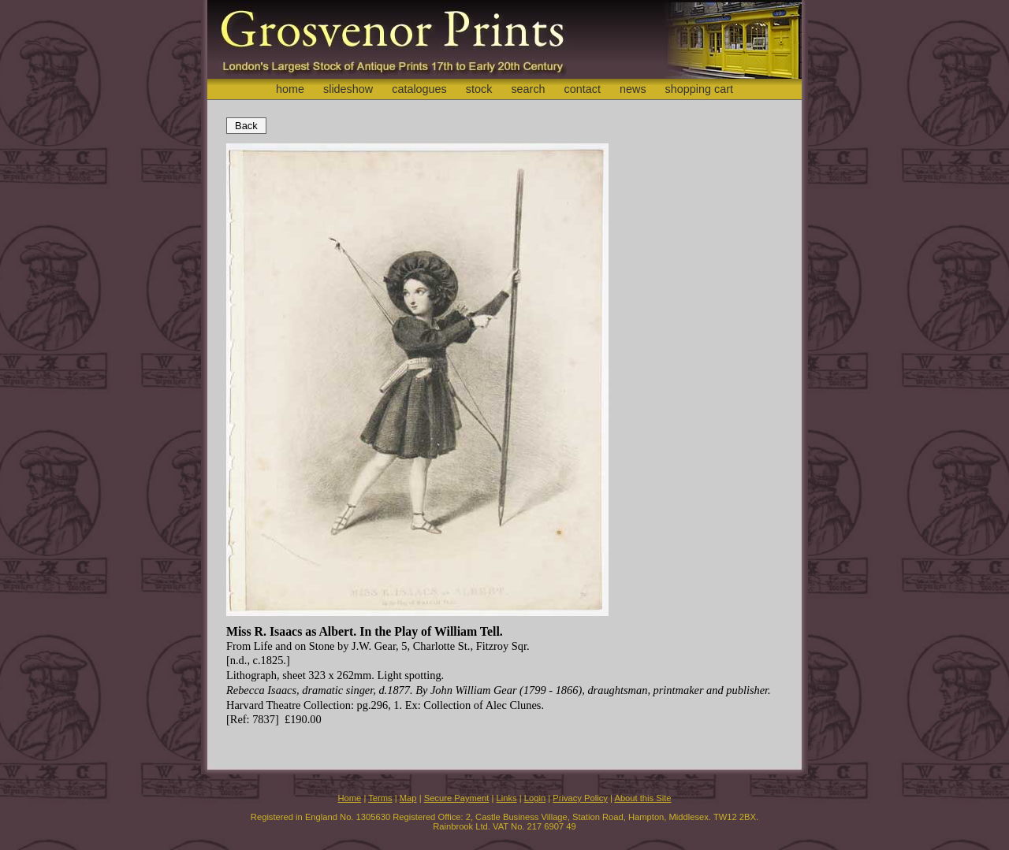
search (528, 89)
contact (582, 89)
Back (246, 126)
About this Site (642, 798)
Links (507, 798)
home (290, 89)
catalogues (419, 89)
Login (534, 798)
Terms (380, 798)
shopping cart (699, 89)
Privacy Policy (580, 798)
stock (479, 89)
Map (408, 798)
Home (349, 798)
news (633, 89)
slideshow (348, 89)
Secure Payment (457, 798)
